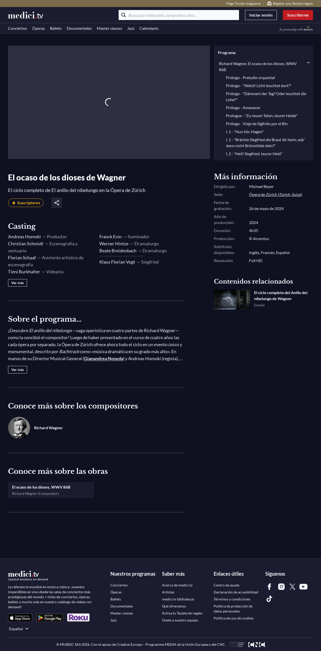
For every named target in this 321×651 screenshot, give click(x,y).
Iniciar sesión (261, 15)
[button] (263, 53)
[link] (20, 617)
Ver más (17, 283)
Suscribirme (298, 15)
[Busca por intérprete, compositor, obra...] (179, 15)
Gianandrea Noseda (103, 358)
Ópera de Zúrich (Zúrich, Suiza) (275, 194)
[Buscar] (124, 15)
